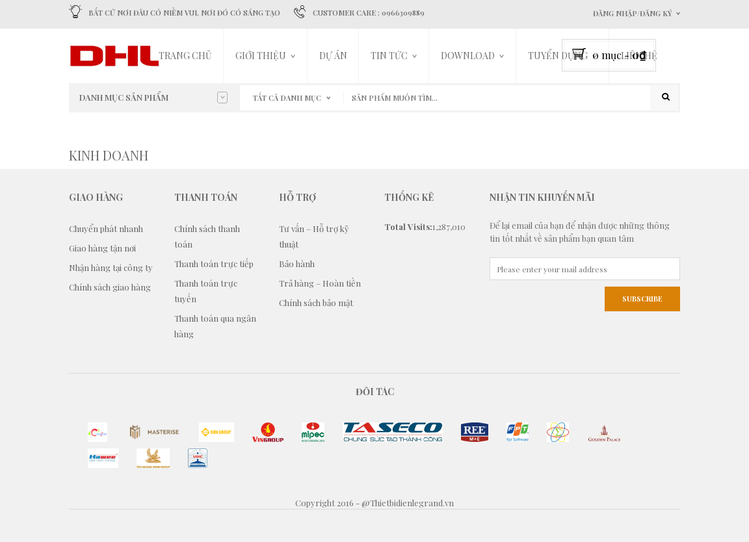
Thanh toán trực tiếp (214, 263)
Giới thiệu (260, 55)
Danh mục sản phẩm (153, 97)
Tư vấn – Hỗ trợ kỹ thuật (314, 236)
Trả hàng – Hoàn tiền (320, 283)
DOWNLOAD (468, 55)
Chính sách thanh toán (207, 236)
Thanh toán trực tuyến (205, 290)
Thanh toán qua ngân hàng (215, 326)
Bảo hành (297, 263)
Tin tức (389, 55)
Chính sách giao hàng (110, 286)
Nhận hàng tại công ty (111, 267)
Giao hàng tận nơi (102, 247)
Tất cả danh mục (287, 98)
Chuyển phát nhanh (106, 228)
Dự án (333, 55)
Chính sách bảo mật (316, 302)
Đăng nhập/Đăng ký (632, 13)
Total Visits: (408, 226)
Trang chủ (185, 55)
